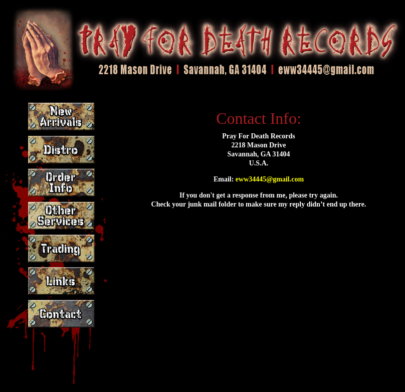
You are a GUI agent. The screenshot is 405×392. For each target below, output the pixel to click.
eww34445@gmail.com (270, 179)
